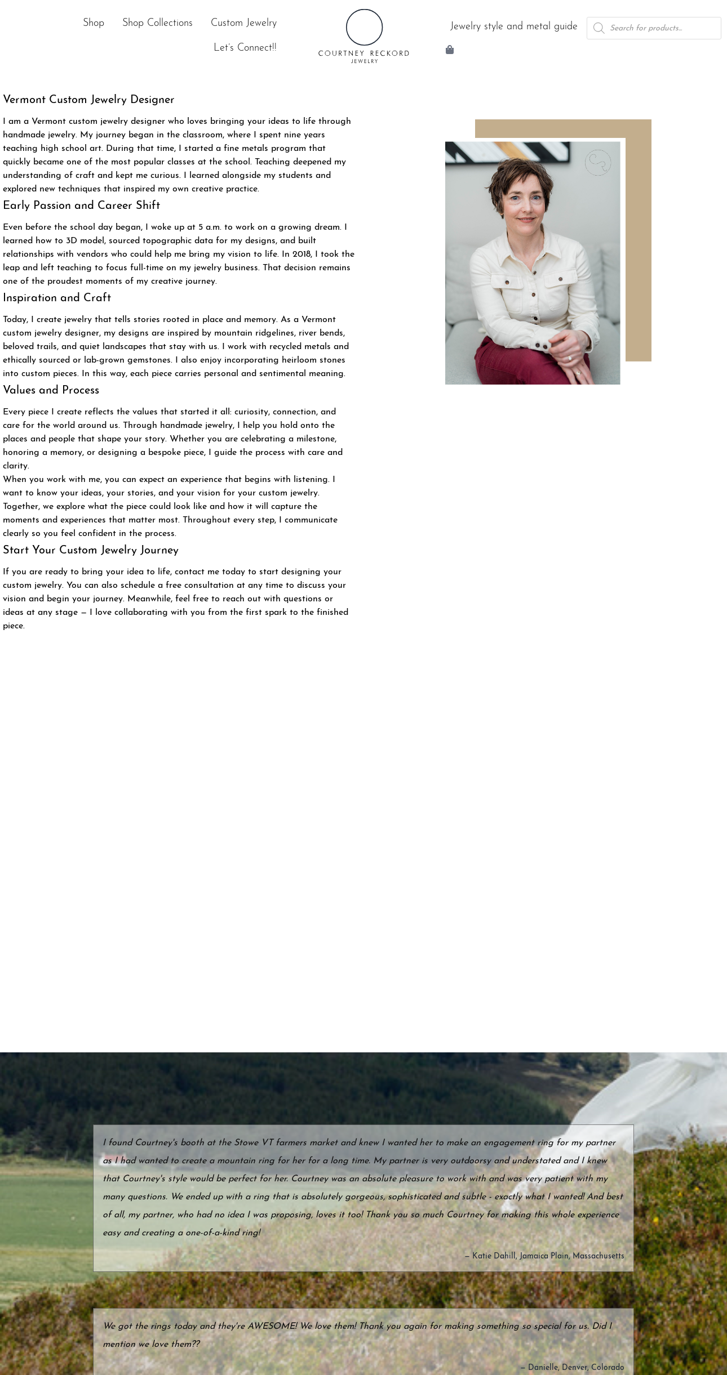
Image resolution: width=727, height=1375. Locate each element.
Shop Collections (157, 23)
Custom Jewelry (244, 23)
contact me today (210, 572)
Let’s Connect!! (245, 48)
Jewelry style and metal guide (514, 26)
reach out (242, 599)
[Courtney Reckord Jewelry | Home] (363, 36)
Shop (93, 23)
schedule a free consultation (177, 585)
